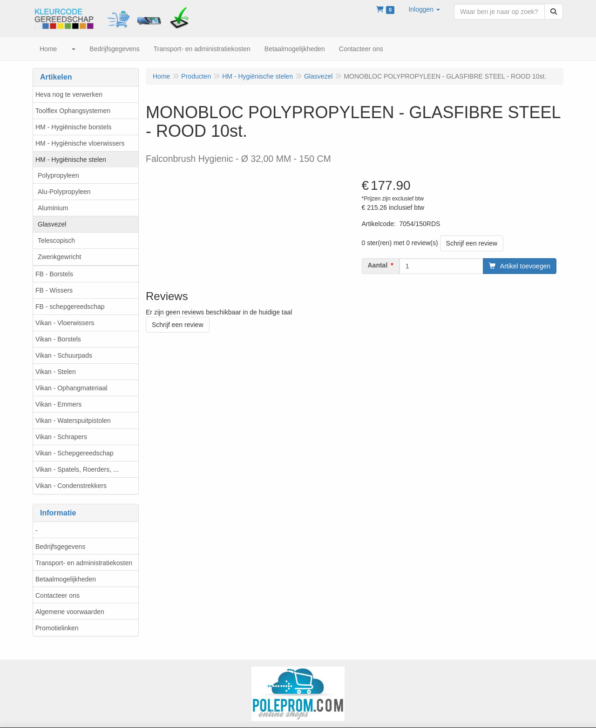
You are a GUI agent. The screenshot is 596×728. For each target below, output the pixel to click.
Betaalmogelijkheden (65, 579)
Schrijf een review (472, 243)
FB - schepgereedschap (70, 306)
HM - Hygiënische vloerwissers (79, 143)
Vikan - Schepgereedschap (74, 453)
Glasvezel (52, 224)
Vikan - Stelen (55, 371)
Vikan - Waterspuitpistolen (73, 420)
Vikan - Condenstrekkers (71, 485)
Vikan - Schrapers (61, 437)
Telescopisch (56, 240)
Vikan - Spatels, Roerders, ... (77, 469)
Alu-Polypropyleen (64, 191)
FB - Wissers (54, 290)
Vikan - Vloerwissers (65, 323)
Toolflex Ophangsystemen (72, 110)
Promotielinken (57, 628)
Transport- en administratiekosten (83, 563)
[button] (424, 9)
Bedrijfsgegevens (60, 546)
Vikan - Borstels (58, 339)
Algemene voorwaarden (69, 611)
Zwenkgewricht (59, 256)
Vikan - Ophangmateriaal (71, 388)
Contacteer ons (57, 595)
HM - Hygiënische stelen (70, 159)
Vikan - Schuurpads (63, 355)
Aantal (378, 265)
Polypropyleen (58, 175)
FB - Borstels (54, 274)
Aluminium (53, 208)
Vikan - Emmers (58, 404)
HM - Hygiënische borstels (73, 127)
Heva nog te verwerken (68, 94)
